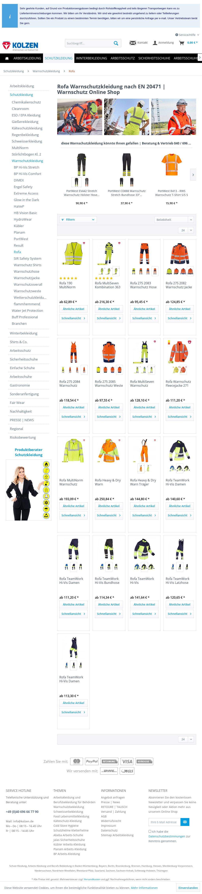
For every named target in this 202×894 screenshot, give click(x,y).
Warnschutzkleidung (27, 160)
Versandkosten (92, 879)
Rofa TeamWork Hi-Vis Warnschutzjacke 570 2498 (143, 581)
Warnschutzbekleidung (68, 807)
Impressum (108, 826)
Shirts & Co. (18, 342)
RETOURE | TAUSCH (114, 807)
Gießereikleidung (25, 121)
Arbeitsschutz (20, 350)
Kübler (19, 226)
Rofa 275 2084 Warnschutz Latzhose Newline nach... (72, 384)
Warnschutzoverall (28, 284)
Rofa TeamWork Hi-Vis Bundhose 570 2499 (107, 581)
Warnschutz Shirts (27, 265)
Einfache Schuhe (22, 368)
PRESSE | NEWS (22, 420)
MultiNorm (20, 147)
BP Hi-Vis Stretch (26, 167)
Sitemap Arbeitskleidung (117, 835)
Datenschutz (109, 830)
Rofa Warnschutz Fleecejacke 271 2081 (178, 384)
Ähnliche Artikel (73, 309)
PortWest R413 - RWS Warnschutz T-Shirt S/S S (171, 193)
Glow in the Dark (26, 200)
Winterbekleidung (23, 333)
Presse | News (110, 802)
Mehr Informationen (144, 888)
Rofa (17, 252)
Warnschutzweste (27, 291)
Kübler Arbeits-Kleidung (69, 844)
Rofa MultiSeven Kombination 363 (107, 285)
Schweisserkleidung (27, 141)
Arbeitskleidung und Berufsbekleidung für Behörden (74, 800)
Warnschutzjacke (27, 278)
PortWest (21, 239)
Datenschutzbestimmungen (167, 836)
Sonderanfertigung (24, 394)
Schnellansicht (73, 317)
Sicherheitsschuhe (24, 359)
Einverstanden (188, 888)
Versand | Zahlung (113, 811)
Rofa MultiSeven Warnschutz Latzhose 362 (142, 384)
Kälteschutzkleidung (27, 128)
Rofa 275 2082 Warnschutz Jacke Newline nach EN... (179, 285)
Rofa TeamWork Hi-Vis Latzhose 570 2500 (177, 581)
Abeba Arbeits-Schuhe (68, 835)
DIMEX (19, 180)
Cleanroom (20, 108)
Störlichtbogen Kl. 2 (26, 154)
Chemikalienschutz (26, 102)
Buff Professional (25, 317)
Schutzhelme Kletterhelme (71, 830)
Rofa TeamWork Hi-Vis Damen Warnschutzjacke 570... (178, 482)
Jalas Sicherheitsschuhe (69, 840)
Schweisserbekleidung (68, 811)
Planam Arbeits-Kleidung (69, 849)
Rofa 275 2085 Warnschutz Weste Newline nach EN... (109, 384)
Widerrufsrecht (111, 821)
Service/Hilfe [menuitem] (185, 35)
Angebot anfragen (113, 797)
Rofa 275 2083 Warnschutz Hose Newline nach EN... (143, 285)
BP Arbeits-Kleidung (66, 854)
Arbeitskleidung (22, 86)
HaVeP (19, 206)
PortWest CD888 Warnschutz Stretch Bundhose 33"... (127, 193)
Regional (16, 428)
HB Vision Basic (25, 213)
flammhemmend (27, 304)
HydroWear (23, 219)
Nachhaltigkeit (21, 411)
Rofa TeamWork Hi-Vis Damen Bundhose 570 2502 (71, 581)
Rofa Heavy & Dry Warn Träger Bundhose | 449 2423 (143, 482)
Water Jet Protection (27, 310)
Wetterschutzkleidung (31, 297)
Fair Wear (17, 402)
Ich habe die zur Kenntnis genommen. (169, 836)
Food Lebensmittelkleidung (71, 816)
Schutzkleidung (21, 94)
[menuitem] (93, 43)
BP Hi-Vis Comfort (27, 173)
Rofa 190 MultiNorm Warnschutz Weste (73, 285)
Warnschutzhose (26, 271)
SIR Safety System (27, 258)
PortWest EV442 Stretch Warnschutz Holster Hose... (82, 193)
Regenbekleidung (25, 134)
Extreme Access (26, 193)
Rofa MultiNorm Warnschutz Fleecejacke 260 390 (71, 482)
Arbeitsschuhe (21, 376)
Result (18, 245)
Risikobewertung (23, 437)
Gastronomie (20, 385)
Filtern (68, 219)
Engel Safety (23, 186)
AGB (104, 816)
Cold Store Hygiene (66, 826)
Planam (19, 232)
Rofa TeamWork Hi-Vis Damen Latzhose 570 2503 (73, 679)
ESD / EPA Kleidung (26, 115)
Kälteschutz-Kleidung (67, 821)
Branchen (19, 323)
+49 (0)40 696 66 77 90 (22, 812)
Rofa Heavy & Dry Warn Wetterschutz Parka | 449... (108, 482)
